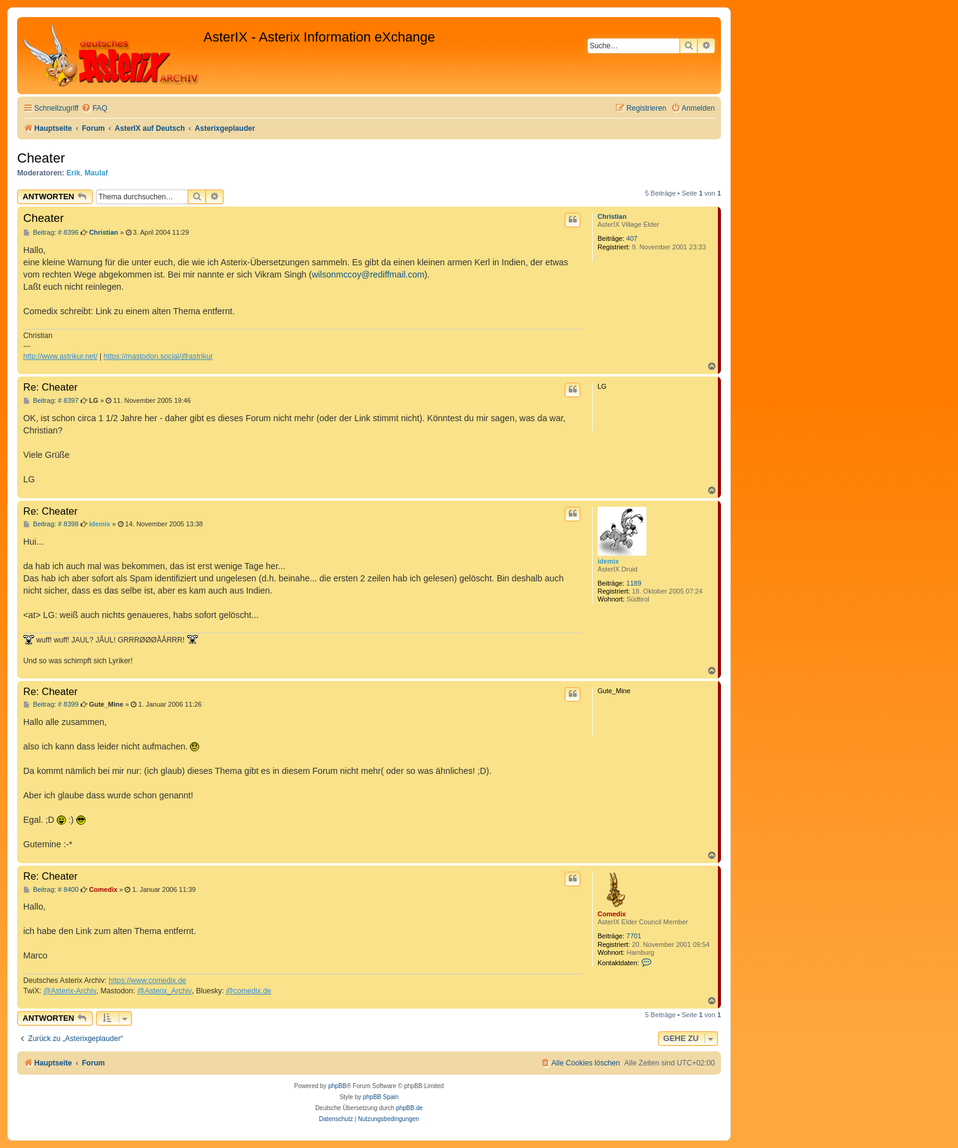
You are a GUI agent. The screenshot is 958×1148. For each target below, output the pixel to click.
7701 (633, 936)
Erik (74, 173)
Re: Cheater (50, 386)
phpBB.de (409, 1108)
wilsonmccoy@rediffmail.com (368, 274)
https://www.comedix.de (147, 980)
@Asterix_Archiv (164, 991)
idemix (608, 561)
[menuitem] (94, 108)
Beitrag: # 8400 (51, 890)
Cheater (41, 158)
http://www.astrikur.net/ (60, 356)
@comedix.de (248, 991)
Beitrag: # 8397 (51, 401)
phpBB (337, 1086)
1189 (633, 583)
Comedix (612, 914)
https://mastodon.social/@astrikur (158, 356)
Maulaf (96, 173)
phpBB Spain (380, 1097)
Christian (612, 216)
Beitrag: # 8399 (51, 704)
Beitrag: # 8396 (51, 233)
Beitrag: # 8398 (51, 524)
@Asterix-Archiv (70, 991)
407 (631, 238)
